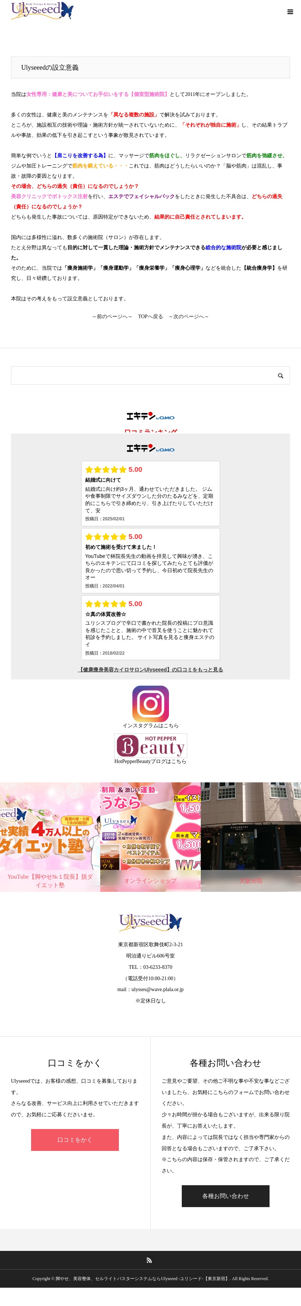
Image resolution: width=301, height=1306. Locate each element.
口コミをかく (75, 1140)
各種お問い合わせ (225, 1196)
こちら (171, 725)
